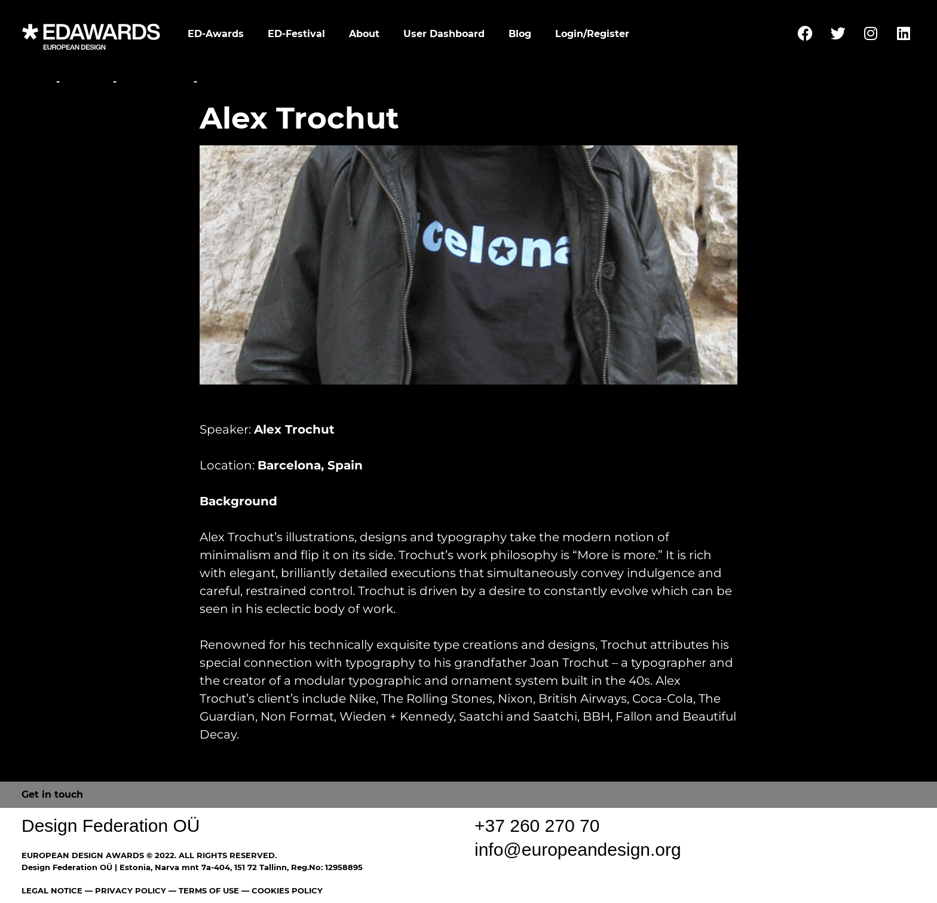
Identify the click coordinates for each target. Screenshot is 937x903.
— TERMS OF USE (204, 890)
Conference (155, 81)
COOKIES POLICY (287, 890)
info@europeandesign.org (577, 849)
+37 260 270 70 (536, 825)
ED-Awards (216, 33)
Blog (520, 33)
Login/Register (592, 33)
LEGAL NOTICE (52, 890)
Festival (86, 81)
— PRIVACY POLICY (124, 890)
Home (37, 81)
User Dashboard (444, 33)
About (364, 33)
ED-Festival (296, 33)
